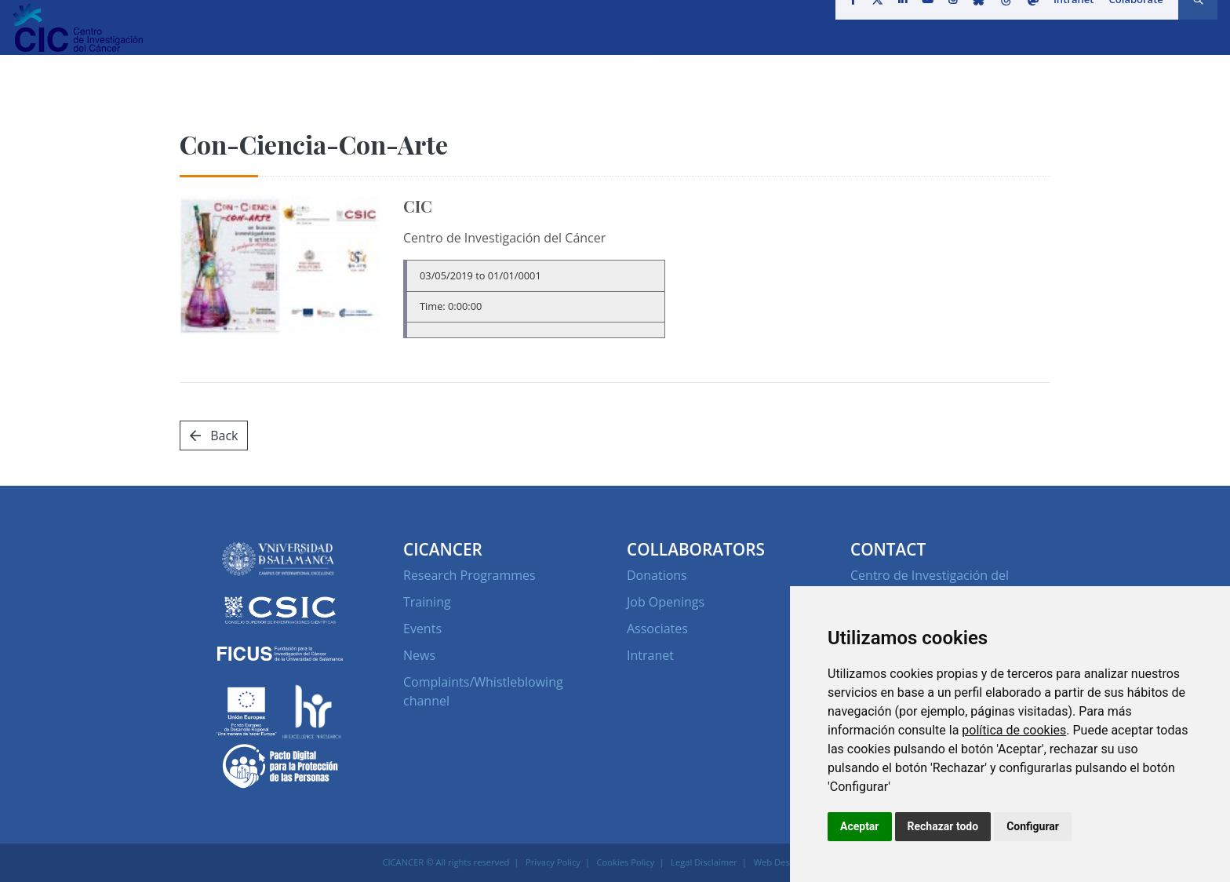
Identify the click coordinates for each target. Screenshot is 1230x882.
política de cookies (1014, 730)
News (419, 655)
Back (214, 435)
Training (427, 601)
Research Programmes (469, 575)
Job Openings (665, 601)
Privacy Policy (553, 862)
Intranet (1069, 19)
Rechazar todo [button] (943, 826)
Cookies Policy (626, 862)
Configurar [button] (1032, 826)
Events (422, 628)
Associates (657, 628)
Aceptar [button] (859, 826)
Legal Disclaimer (704, 862)
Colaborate (1130, 19)
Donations (657, 575)
